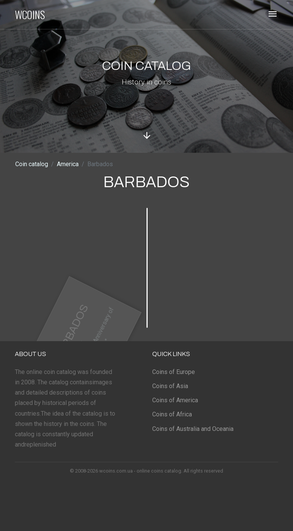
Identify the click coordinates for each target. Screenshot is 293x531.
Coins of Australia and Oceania (192, 428)
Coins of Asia (170, 386)
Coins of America (175, 400)
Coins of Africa (172, 414)
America (68, 164)
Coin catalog (31, 164)
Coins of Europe (173, 372)
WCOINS (30, 14)
